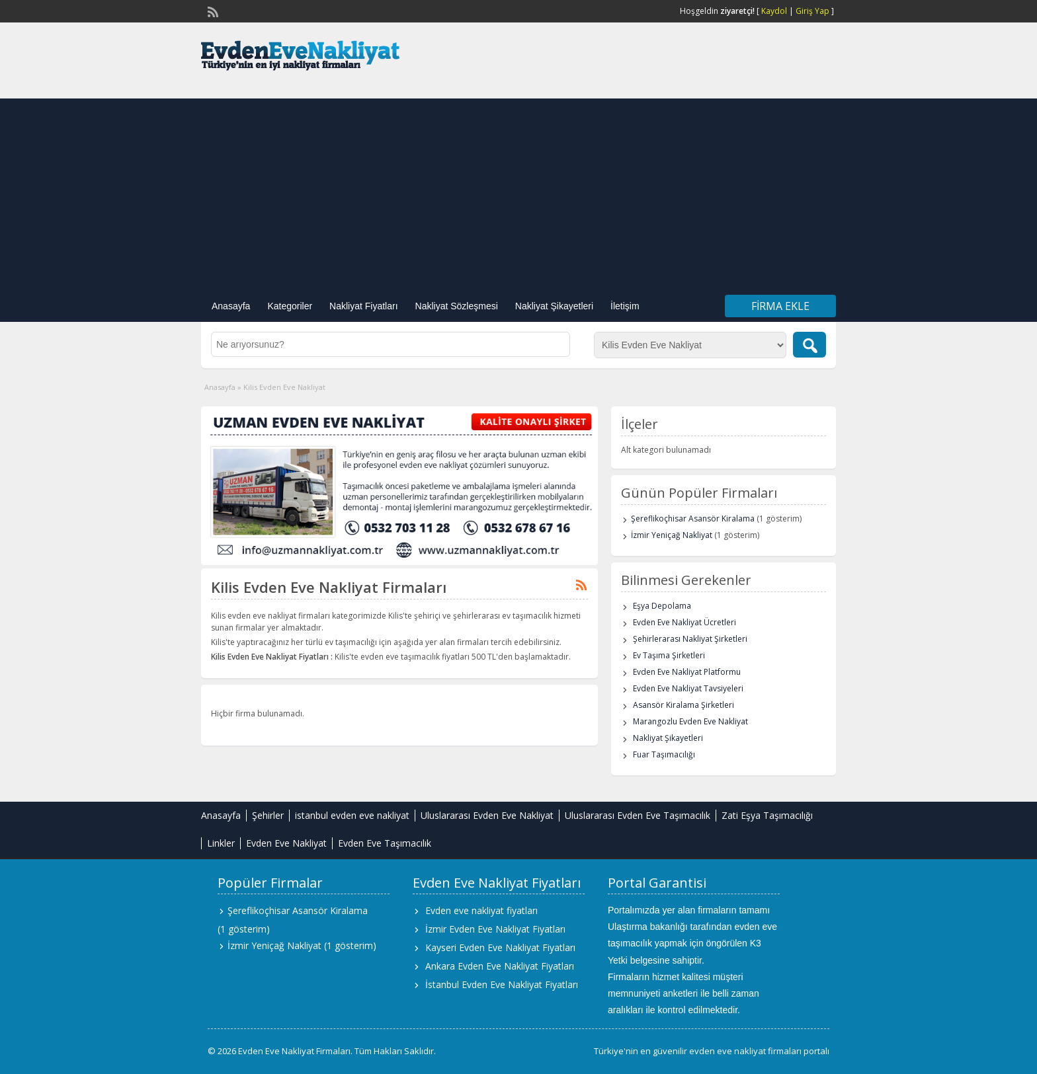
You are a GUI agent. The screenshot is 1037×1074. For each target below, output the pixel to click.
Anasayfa (231, 306)
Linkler (221, 843)
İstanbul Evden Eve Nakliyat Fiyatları (501, 984)
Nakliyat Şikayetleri (554, 306)
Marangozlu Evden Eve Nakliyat (690, 721)
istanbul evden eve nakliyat (352, 815)
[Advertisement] (518, 191)
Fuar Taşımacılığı (664, 754)
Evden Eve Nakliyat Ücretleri (684, 622)
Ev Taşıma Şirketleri (669, 655)
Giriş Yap (812, 11)
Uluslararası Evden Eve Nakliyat (487, 815)
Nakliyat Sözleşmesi (456, 306)
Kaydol (774, 11)
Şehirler (268, 815)
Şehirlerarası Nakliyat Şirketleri (690, 638)
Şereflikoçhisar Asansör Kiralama (693, 518)
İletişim (625, 306)
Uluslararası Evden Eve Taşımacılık (637, 815)
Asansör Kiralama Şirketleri (683, 704)
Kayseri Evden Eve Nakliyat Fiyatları (500, 947)
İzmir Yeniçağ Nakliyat (671, 535)
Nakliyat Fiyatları (363, 306)
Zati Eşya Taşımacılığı (767, 815)
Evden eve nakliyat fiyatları (481, 910)
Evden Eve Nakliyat (286, 843)
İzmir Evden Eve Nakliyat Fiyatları (495, 929)
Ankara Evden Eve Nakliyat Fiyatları (499, 966)
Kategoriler (289, 306)
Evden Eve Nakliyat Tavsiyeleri (688, 688)
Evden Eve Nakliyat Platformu (687, 671)
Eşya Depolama (662, 605)
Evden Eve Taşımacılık (384, 843)
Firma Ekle (780, 306)
